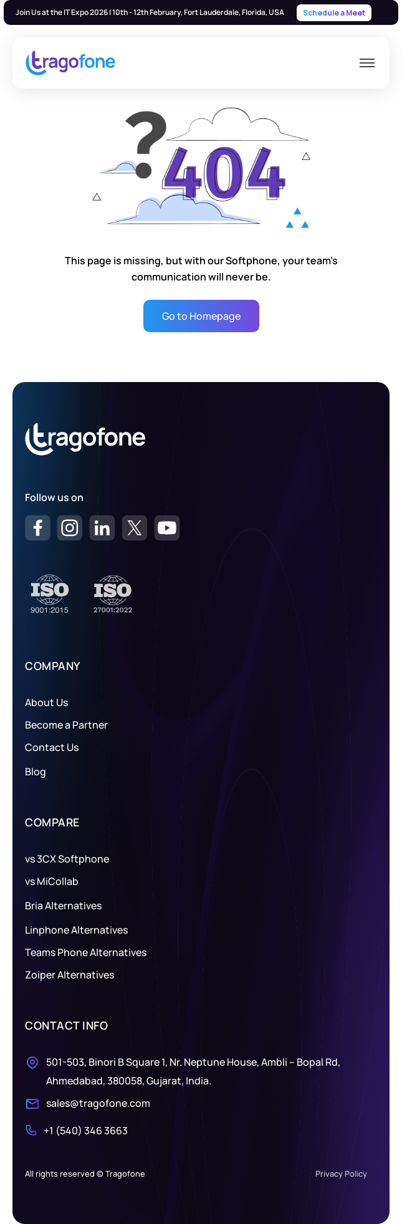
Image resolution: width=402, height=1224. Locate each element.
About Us (46, 702)
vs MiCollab (52, 881)
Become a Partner (66, 725)
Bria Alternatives (63, 905)
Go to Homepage (201, 316)
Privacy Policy (341, 1173)
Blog (35, 771)
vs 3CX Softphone (67, 859)
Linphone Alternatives (76, 930)
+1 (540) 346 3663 (86, 1130)
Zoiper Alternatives (69, 975)
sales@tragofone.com (98, 1103)
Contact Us (52, 747)
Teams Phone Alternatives (85, 952)
